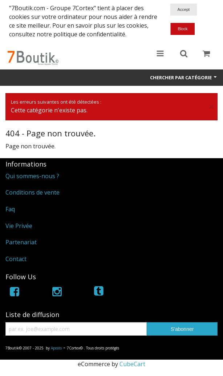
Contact (16, 259)
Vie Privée (18, 226)
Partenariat (21, 242)
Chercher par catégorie (184, 77)
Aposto (56, 348)
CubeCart (132, 364)
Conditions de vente (32, 192)
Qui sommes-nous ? (32, 176)
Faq (10, 209)
